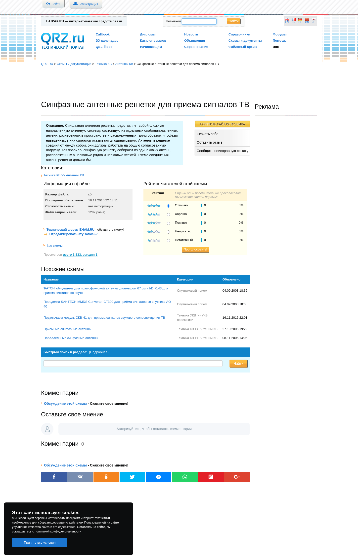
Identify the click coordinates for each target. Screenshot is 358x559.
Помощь (279, 40)
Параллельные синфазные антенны (71, 338)
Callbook (103, 34)
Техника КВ (103, 64)
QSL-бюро (104, 47)
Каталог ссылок (153, 40)
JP (313, 22)
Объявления (194, 40)
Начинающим (151, 47)
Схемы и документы (245, 40)
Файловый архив (242, 47)
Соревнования (196, 47)
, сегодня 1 (80, 254)
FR (293, 22)
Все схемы (53, 246)
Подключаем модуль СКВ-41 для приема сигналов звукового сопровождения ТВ (104, 317)
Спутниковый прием (192, 290)
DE (300, 22)
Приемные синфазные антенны (67, 329)
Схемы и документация (74, 64)
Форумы (280, 34)
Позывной (173, 21)
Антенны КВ (124, 64)
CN (307, 22)
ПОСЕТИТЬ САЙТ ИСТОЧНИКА (222, 124)
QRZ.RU (47, 64)
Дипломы (148, 34)
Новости (191, 34)
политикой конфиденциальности (58, 531)
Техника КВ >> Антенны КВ (64, 175)
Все (276, 47)
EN (287, 22)
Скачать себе (207, 134)
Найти (234, 21)
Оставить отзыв (210, 142)
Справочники (239, 34)
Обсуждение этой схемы (65, 403)
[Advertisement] (179, 83)
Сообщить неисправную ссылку (222, 151)
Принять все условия (40, 542)
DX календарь (107, 40)
